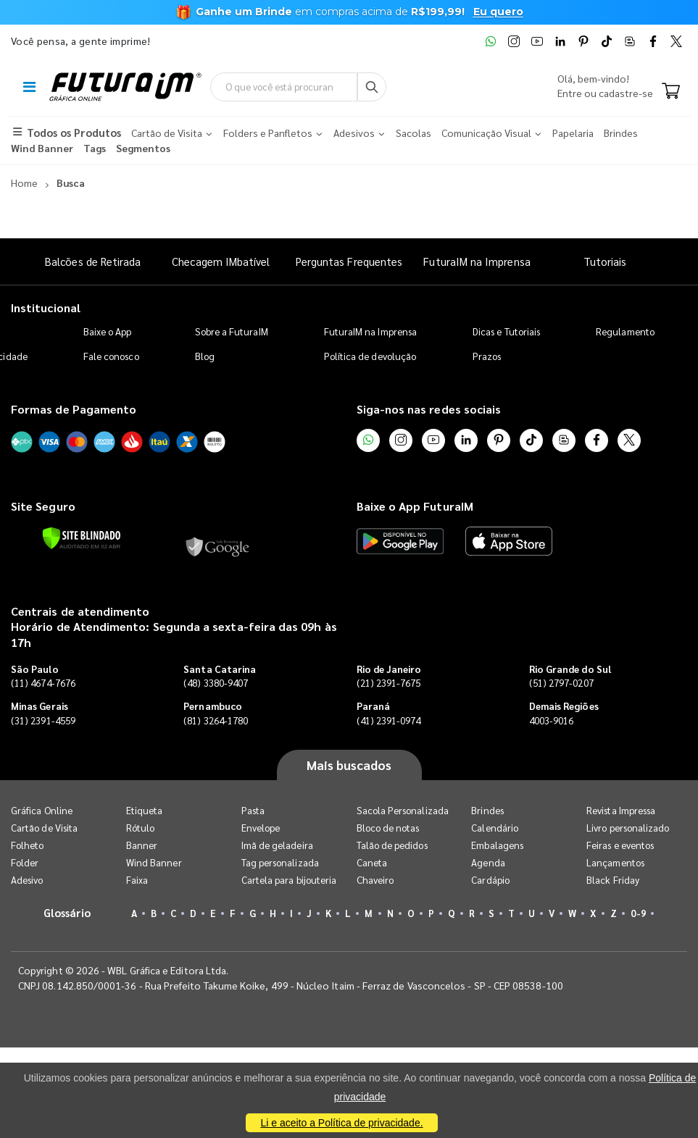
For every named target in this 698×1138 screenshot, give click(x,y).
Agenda (487, 862)
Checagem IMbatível (221, 261)
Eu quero (498, 11)
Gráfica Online (41, 810)
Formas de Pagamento (73, 409)
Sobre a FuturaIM (231, 331)
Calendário (494, 827)
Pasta (253, 810)
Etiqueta (144, 810)
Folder (24, 862)
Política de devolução (370, 356)
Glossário (67, 912)
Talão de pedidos (392, 845)
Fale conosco (111, 356)
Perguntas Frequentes (349, 261)
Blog (205, 356)
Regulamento (625, 331)
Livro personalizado (627, 827)
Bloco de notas (388, 827)
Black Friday (612, 880)
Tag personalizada (280, 862)
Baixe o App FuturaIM (415, 506)
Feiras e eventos (620, 845)
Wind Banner (154, 862)
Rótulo (140, 827)
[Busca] (371, 86)
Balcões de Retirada (93, 261)
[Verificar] (81, 538)
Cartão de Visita (44, 827)
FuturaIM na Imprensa (476, 261)
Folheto (27, 845)
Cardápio (490, 880)
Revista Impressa (620, 810)
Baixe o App (107, 331)
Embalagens (497, 845)
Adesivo (27, 880)
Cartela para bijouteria (289, 880)
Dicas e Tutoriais (506, 331)
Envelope (261, 827)
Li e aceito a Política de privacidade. (341, 1123)
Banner (141, 845)
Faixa (137, 880)
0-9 (638, 913)
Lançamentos (615, 862)
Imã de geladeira (277, 845)
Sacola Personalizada (403, 810)
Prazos (487, 356)
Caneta (372, 862)
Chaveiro (375, 880)
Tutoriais (605, 261)
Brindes (487, 810)
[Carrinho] (671, 92)
